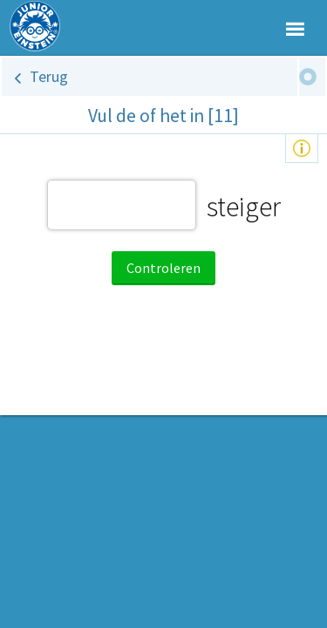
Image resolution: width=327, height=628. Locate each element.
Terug (49, 76)
